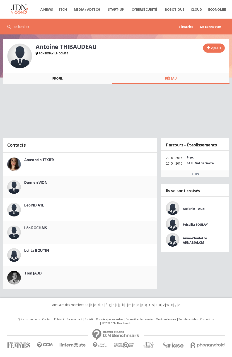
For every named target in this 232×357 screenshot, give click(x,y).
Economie (217, 9)
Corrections (207, 319)
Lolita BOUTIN (36, 250)
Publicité (59, 319)
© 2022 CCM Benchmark (116, 323)
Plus (195, 174)
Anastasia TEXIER (39, 159)
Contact (46, 319)
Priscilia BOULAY (195, 224)
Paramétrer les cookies (139, 319)
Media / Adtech (87, 9)
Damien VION (35, 182)
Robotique (174, 9)
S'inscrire (186, 26)
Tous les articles (188, 319)
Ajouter (216, 48)
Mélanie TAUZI (194, 208)
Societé (89, 319)
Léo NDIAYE (34, 205)
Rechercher (20, 26)
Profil (57, 78)
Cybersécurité (144, 9)
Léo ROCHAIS (35, 227)
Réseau (170, 78)
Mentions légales (166, 319)
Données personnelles (109, 319)
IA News (46, 9)
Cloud (196, 9)
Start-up (116, 9)
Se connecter (210, 26)
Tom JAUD (33, 273)
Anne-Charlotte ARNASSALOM (195, 240)
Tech (62, 9)
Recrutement (74, 319)
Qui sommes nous (29, 319)
